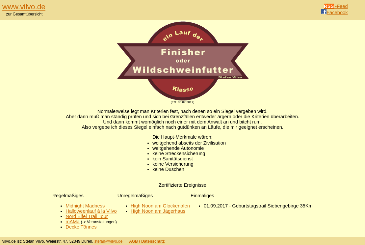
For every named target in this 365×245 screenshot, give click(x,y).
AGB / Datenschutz (147, 241)
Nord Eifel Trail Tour (86, 216)
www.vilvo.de (23, 6)
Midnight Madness (85, 205)
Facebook (334, 12)
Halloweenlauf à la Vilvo (91, 211)
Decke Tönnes (80, 227)
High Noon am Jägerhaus (158, 211)
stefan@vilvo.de (108, 241)
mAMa (72, 221)
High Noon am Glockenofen (160, 205)
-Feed (336, 6)
